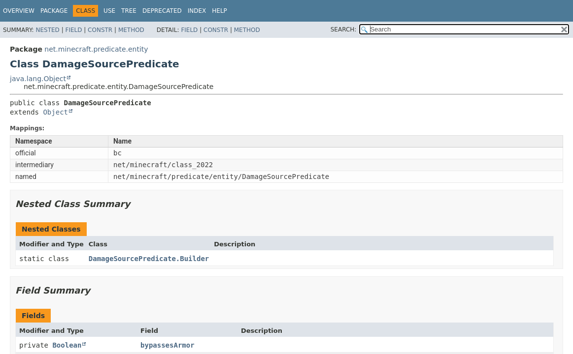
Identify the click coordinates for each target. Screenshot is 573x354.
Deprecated (162, 10)
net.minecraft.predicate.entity (96, 49)
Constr (100, 30)
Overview (18, 10)
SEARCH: (344, 29)
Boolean (66, 345)
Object (55, 112)
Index (197, 10)
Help (219, 10)
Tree (128, 10)
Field (73, 30)
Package (53, 10)
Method (131, 30)
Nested (47, 30)
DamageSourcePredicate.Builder (149, 259)
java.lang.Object (38, 79)
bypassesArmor (167, 345)
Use (109, 10)
